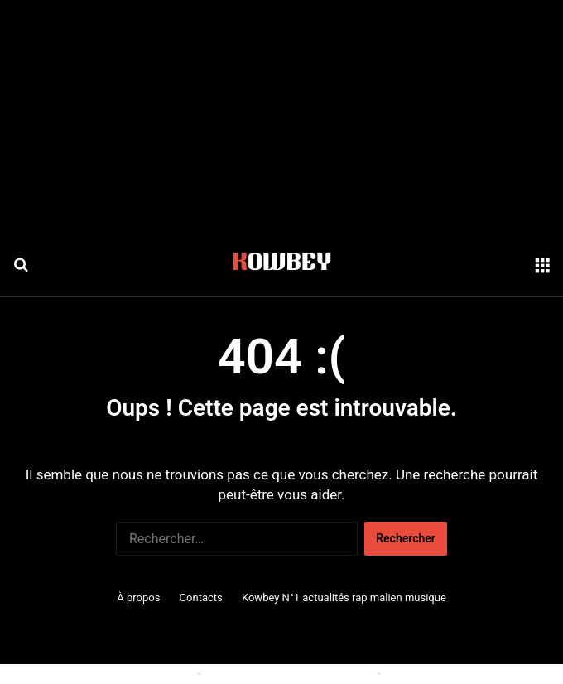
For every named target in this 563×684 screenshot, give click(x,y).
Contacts (201, 597)
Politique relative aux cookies (120, 673)
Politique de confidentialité (451, 673)
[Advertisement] (281, 116)
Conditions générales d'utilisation (289, 673)
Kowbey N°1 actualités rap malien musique (344, 597)
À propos (138, 597)
